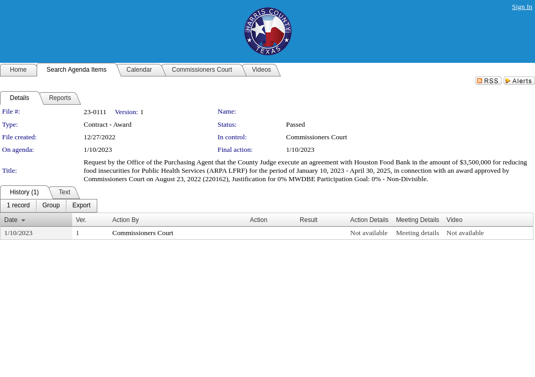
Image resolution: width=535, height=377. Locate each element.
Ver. (81, 220)
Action (258, 220)
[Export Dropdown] (81, 205)
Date (10, 220)
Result (308, 220)
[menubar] (48, 206)
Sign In (522, 6)
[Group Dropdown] (51, 205)
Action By (125, 220)
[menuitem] (18, 205)
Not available (369, 233)
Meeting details (417, 233)
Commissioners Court (316, 137)
